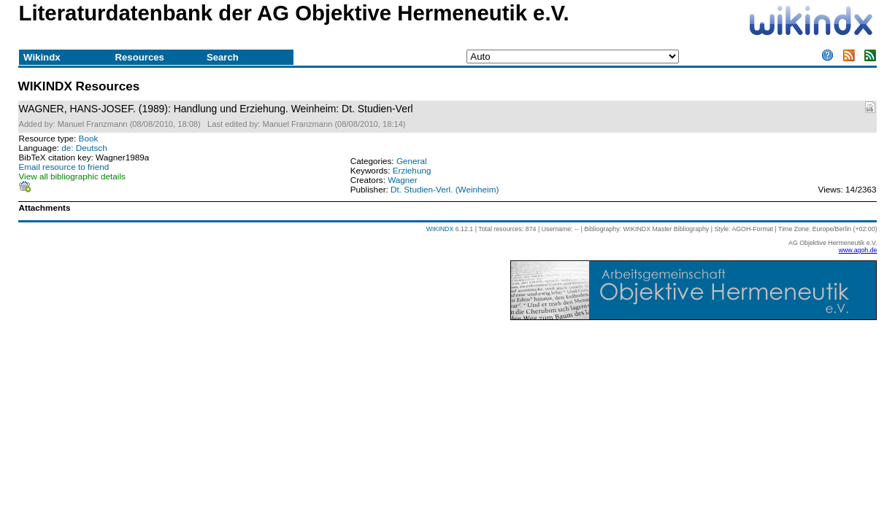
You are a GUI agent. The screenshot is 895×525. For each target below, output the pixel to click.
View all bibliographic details (72, 176)
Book (89, 138)
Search (223, 57)
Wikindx (41, 57)
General (411, 161)
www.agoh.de (858, 250)
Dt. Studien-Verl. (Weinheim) (445, 189)
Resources (139, 57)
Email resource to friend (64, 166)
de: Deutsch (84, 147)
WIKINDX (440, 229)
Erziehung (412, 170)
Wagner (403, 179)
